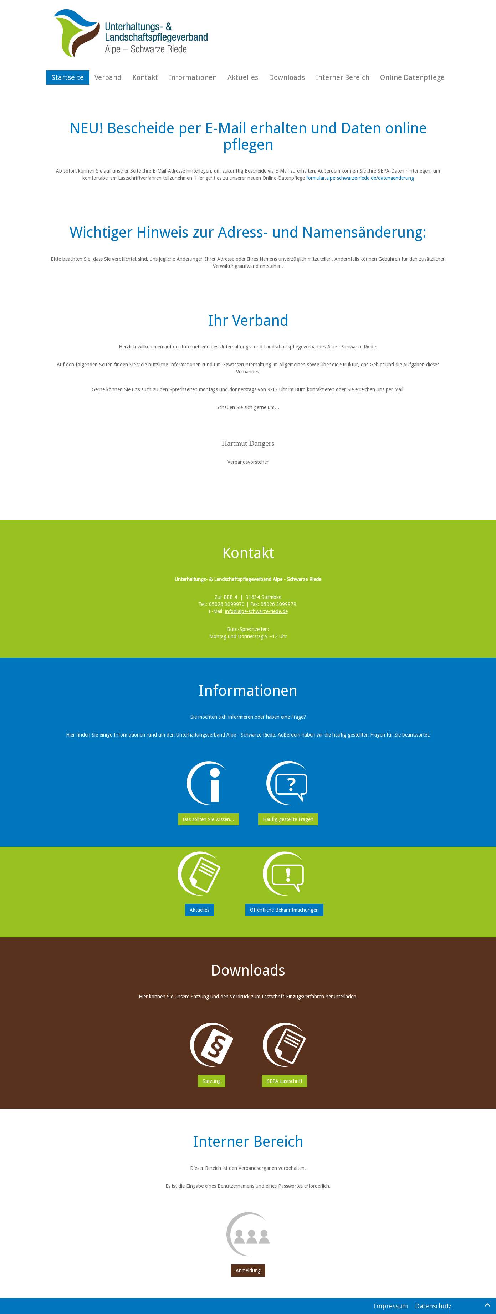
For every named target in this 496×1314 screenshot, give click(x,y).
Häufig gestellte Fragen (288, 819)
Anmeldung (248, 1270)
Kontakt (145, 77)
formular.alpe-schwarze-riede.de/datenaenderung (360, 178)
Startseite (67, 77)
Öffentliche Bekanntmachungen (284, 910)
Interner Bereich (342, 77)
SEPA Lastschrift (284, 1081)
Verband (108, 77)
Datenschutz (433, 1306)
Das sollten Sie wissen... (208, 819)
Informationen (193, 77)
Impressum (391, 1306)
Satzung (212, 1081)
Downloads (287, 77)
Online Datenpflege (412, 77)
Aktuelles (242, 77)
